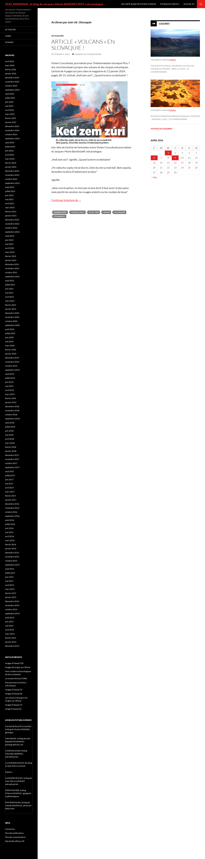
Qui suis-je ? (189, 4)
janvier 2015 (10, 597)
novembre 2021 (12, 268)
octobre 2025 (11, 85)
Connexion (10, 829)
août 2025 (9, 94)
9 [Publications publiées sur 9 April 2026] (175, 157)
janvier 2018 (10, 451)
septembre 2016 (12, 516)
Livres (8, 36)
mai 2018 (9, 435)
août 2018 (9, 422)
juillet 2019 (10, 378)
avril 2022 (9, 248)
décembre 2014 (12, 601)
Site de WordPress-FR (14, 841)
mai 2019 (9, 386)
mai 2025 (9, 106)
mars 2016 (10, 540)
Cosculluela (77, 212)
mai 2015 (9, 581)
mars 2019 (10, 394)
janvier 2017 (10, 500)
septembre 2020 (12, 325)
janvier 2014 (10, 642)
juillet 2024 (10, 146)
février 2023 (10, 211)
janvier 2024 (10, 167)
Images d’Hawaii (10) (14, 663)
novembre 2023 (12, 175)
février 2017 (10, 495)
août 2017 (9, 471)
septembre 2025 (12, 89)
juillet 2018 (10, 426)
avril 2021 (9, 297)
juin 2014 (9, 621)
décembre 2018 (12, 406)
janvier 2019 (10, 402)
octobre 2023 (11, 179)
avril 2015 (9, 585)
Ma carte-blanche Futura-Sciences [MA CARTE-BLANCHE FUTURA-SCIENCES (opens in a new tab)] (138, 4)
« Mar (154, 177)
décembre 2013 (12, 646)
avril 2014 (9, 629)
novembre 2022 (12, 223)
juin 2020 (9, 337)
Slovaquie (120, 212)
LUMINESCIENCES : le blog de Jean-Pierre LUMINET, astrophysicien (18, 781)
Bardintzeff (60, 212)
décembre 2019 (12, 357)
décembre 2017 (12, 455)
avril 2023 (9, 203)
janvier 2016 (10, 548)
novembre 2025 (12, 81)
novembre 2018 (12, 410)
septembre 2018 (12, 418)
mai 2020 (9, 341)
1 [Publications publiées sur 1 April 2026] (168, 152)
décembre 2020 (12, 313)
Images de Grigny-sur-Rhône (17, 667)
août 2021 (9, 280)
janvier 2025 (10, 122)
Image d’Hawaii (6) (13, 709)
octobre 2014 (11, 609)
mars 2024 (10, 158)
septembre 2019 (12, 370)
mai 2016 (9, 532)
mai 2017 (9, 483)
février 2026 (10, 69)
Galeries (164, 23)
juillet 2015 (10, 573)
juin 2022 (9, 240)
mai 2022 (9, 244)
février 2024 (10, 163)
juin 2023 (9, 195)
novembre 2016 (12, 508)
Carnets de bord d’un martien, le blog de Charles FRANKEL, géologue (18, 729)
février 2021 (10, 305)
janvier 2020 (10, 353)
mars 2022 (10, 252)
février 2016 (10, 544)
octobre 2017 (11, 463)
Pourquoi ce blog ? (169, 4)
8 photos (172, 110)
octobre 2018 (11, 414)
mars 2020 (10, 345)
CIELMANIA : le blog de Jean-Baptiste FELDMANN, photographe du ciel (18, 741)
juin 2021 (9, 288)
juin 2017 (9, 479)
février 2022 (10, 256)
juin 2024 (9, 150)
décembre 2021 (12, 264)
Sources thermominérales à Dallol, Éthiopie (175, 116)
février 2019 (10, 398)
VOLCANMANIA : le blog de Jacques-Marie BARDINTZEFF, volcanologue (54, 4)
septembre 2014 (12, 613)
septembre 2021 (12, 276)
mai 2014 (9, 625)
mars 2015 (10, 589)
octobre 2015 (11, 560)
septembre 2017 (12, 467)
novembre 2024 (12, 130)
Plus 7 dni (94, 212)
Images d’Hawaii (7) (13, 705)
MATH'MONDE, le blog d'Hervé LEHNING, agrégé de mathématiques (18, 793)
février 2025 (10, 118)
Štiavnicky (59, 216)
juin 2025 (9, 102)
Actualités (57, 36)
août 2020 (9, 329)
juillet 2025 (10, 98)
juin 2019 (9, 382)
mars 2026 (10, 65)
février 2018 (10, 447)
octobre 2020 (11, 321)
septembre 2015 (12, 564)
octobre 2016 (11, 512)
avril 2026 (9, 61)
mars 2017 (10, 491)
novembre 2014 (12, 605)
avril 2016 (9, 536)
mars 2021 (10, 301)
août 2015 (9, 569)
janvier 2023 (10, 215)
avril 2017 (9, 487)
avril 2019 (9, 390)
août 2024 (9, 142)
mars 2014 (10, 633)
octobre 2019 (11, 366)
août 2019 (9, 374)
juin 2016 (9, 528)
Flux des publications (14, 833)
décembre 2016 (12, 504)
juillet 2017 (10, 475)
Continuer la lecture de (66, 200)
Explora (8, 772)
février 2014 (10, 638)
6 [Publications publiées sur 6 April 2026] (154, 157)
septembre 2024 (12, 138)
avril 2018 (9, 439)
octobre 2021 (11, 272)
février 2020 (10, 349)
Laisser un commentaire (88, 54)
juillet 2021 (10, 284)
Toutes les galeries (163, 128)
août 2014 (9, 617)
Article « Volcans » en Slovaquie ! (83, 44)
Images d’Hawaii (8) (13, 693)
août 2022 (9, 236)
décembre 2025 (12, 77)
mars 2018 (10, 443)
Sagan (106, 212)
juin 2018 (9, 431)
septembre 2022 (12, 232)
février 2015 (10, 593)
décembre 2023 (12, 171)
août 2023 (9, 187)
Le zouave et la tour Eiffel (16, 678)
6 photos (172, 59)
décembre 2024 (12, 126)
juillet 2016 (10, 524)
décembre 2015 (12, 552)
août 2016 (9, 520)
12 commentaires (177, 119)
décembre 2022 (12, 219)
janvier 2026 (10, 73)
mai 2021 (9, 292)
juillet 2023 (10, 191)
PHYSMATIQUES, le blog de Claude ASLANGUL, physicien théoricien (18, 805)
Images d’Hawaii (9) (13, 689)
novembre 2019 (12, 361)
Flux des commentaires (15, 837)
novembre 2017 (12, 459)
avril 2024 (9, 154)
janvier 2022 (10, 260)
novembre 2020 (12, 317)
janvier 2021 (10, 309)
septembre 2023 (12, 183)
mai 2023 (9, 199)
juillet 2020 (10, 333)
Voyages (9, 42)
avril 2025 (9, 110)
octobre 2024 (11, 134)
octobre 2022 (11, 228)
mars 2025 (10, 114)
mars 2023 (10, 207)
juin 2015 (9, 577)
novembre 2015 (12, 556)
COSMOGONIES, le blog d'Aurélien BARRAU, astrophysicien (16, 753)
